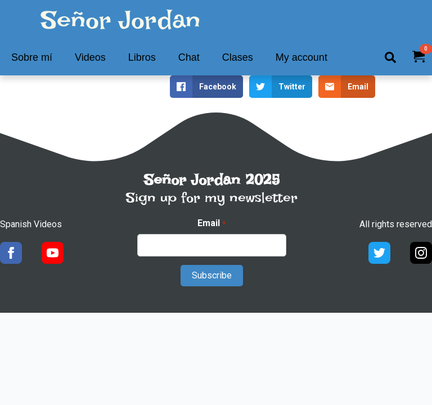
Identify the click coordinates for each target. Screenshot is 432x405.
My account (301, 57)
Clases (237, 57)
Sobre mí (31, 57)
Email (211, 223)
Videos (90, 57)
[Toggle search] (390, 57)
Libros (142, 57)
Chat (189, 57)
